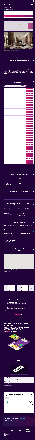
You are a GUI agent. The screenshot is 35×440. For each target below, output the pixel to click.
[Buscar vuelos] (1, 3)
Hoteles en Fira (6, 402)
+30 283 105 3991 (6, 8)
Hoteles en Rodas (7, 404)
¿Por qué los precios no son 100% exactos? (19, 423)
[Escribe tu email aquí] (19, 381)
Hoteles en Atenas (7, 401)
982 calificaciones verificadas (12, 9)
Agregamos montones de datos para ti (19, 421)
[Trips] (1, 8)
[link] (18, 314)
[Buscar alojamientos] (1, 5)
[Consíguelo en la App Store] (28, 431)
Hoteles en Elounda (7, 403)
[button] (1, 1)
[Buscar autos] (1, 6)
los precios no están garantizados (21, 418)
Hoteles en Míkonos (7, 405)
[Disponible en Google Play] (28, 429)
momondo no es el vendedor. (19, 420)
